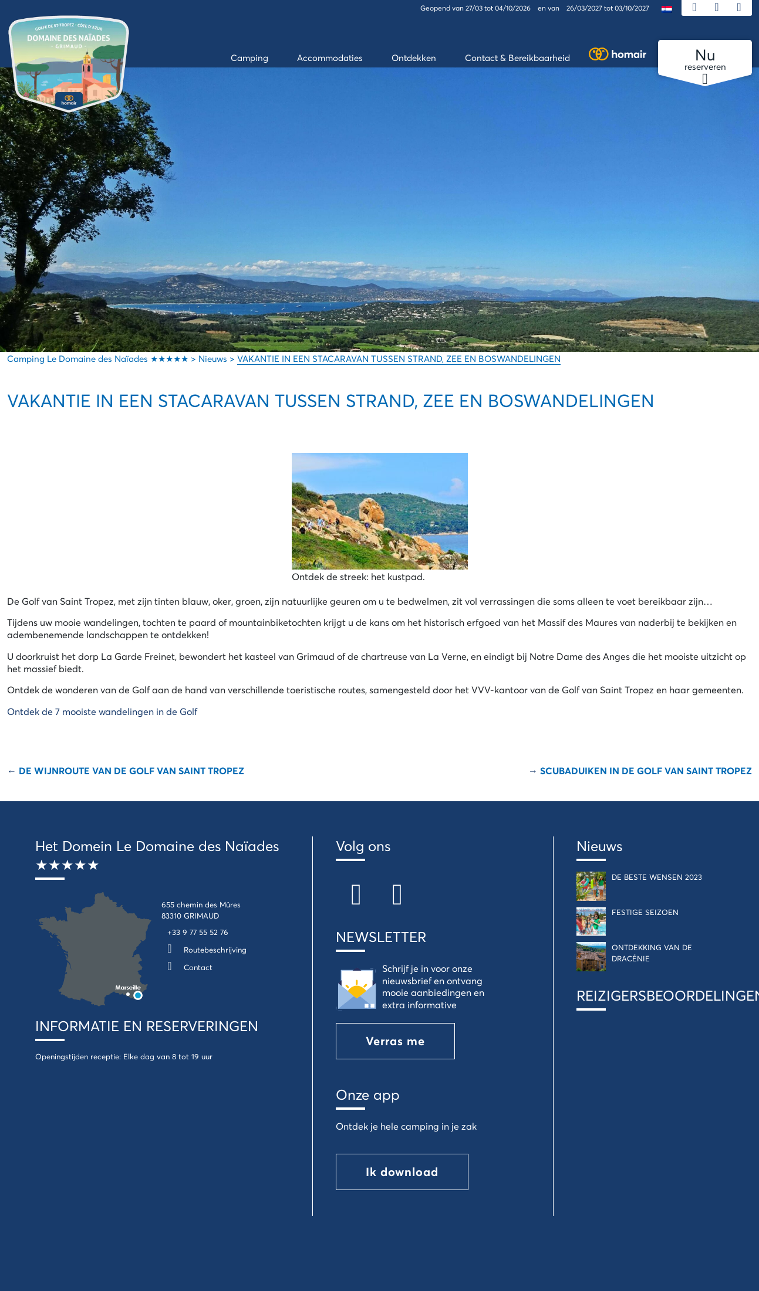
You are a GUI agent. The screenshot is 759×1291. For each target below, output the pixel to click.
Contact (186, 967)
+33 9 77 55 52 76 (197, 932)
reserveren (705, 60)
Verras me (395, 1041)
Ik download (402, 1172)
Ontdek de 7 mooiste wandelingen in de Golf (102, 711)
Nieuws (599, 845)
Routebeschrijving (204, 949)
